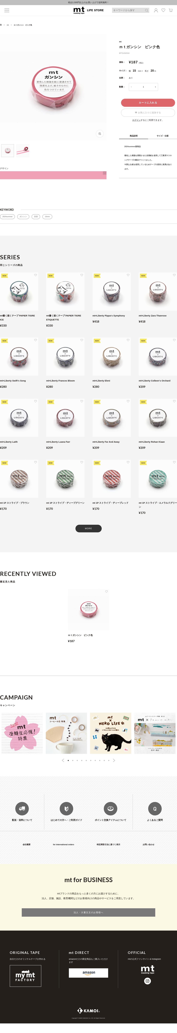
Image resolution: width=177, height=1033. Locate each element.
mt (8, 26)
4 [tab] (81, 761)
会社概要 (26, 853)
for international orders (63, 853)
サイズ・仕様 (162, 137)
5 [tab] (86, 761)
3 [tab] (77, 761)
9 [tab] (104, 761)
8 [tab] (99, 761)
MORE (88, 530)
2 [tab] (72, 761)
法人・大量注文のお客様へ (88, 921)
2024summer (8, 218)
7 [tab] (95, 761)
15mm (49, 218)
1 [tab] (68, 761)
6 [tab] (90, 761)
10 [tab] (108, 761)
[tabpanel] (88, 618)
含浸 (38, 218)
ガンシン (25, 218)
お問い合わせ (148, 853)
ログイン (136, 121)
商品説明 (134, 137)
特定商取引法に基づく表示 (108, 853)
